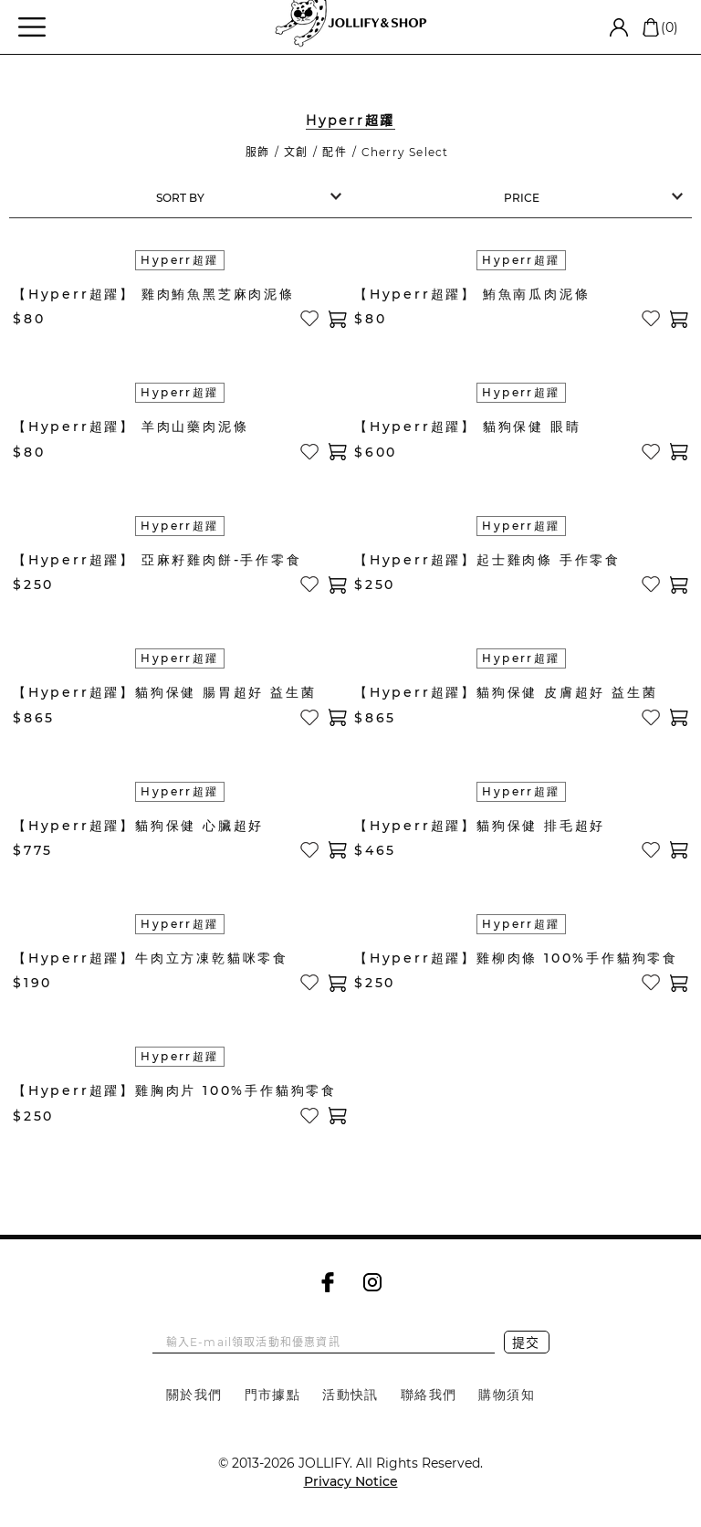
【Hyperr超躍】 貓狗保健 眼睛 (467, 426)
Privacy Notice (351, 1481)
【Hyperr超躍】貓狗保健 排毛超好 (479, 825)
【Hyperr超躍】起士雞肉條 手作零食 (487, 560)
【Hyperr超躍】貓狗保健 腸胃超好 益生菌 (164, 692)
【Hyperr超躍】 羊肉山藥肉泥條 (130, 426)
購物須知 (506, 1394)
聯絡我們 (429, 1394)
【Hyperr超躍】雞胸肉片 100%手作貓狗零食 (175, 1090)
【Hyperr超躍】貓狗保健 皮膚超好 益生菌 (505, 692)
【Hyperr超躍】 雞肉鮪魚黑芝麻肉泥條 (154, 294)
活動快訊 (350, 1394)
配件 (334, 152)
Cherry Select (405, 152)
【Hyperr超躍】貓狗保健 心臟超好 (138, 825)
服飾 (257, 152)
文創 (296, 152)
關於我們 (194, 1394)
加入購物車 (338, 319)
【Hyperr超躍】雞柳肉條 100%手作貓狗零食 (516, 958)
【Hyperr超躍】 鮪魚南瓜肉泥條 (472, 294)
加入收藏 (309, 319)
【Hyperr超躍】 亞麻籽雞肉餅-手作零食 (157, 560)
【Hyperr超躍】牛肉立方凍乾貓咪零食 (150, 958)
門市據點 (273, 1394)
